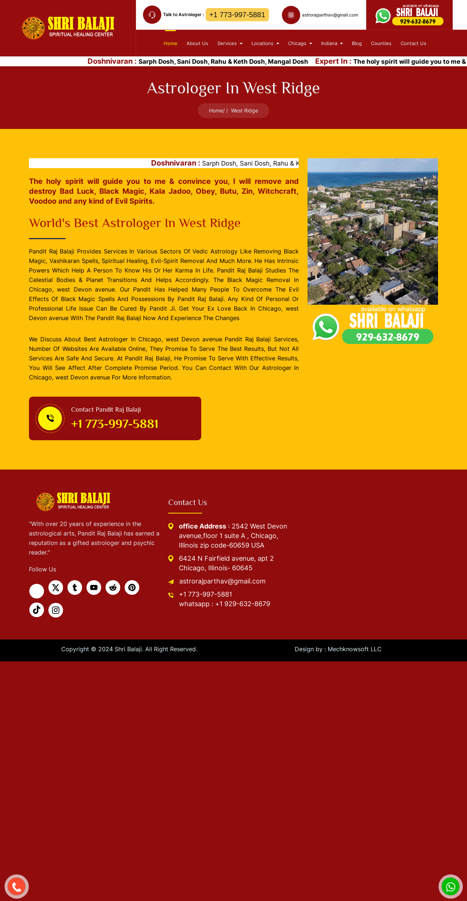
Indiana (332, 43)
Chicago (300, 43)
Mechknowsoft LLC (355, 649)
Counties (381, 43)
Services (229, 43)
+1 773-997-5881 (237, 15)
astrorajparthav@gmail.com (222, 581)
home (170, 43)
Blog (357, 43)
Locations (265, 43)
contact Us (413, 43)
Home (216, 110)
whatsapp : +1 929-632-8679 (224, 604)
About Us (197, 43)
